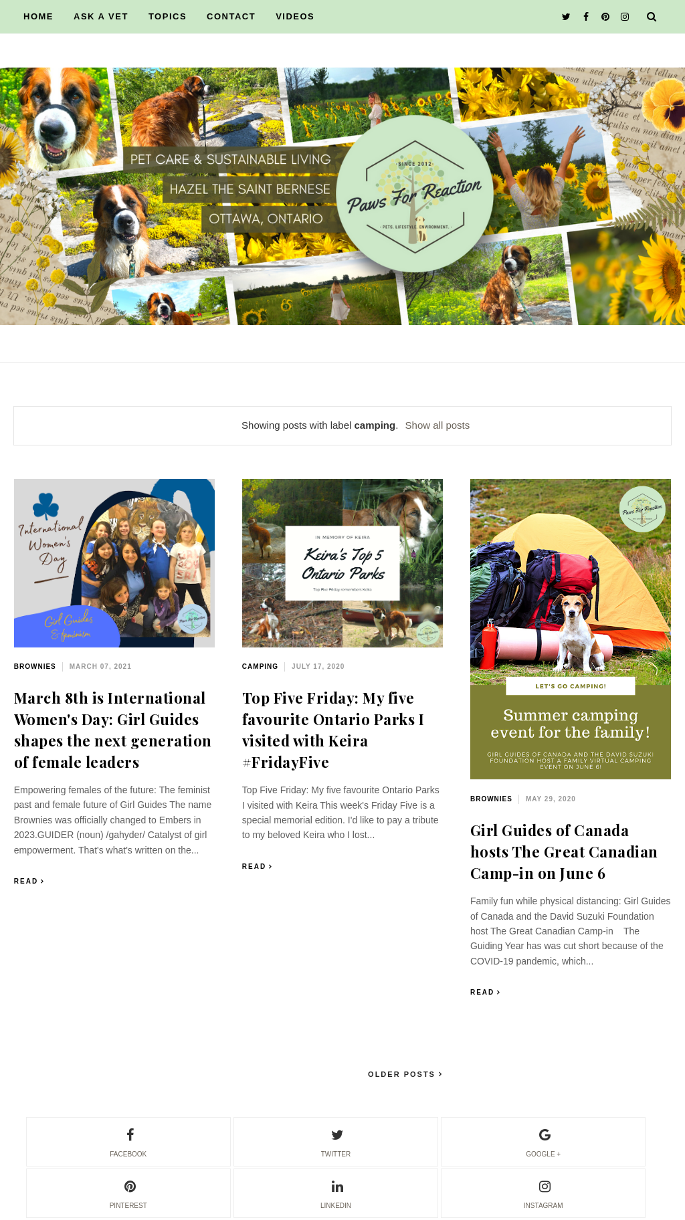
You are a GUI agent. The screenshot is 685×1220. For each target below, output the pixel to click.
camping (260, 666)
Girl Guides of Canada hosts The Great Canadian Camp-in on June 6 (564, 851)
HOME (38, 16)
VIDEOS (295, 16)
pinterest (128, 1192)
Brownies (35, 666)
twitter (336, 1141)
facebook (128, 1141)
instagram (543, 1192)
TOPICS (168, 16)
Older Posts (403, 1074)
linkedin (335, 1192)
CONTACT (231, 16)
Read (26, 881)
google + (543, 1141)
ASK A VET (101, 16)
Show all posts (437, 425)
